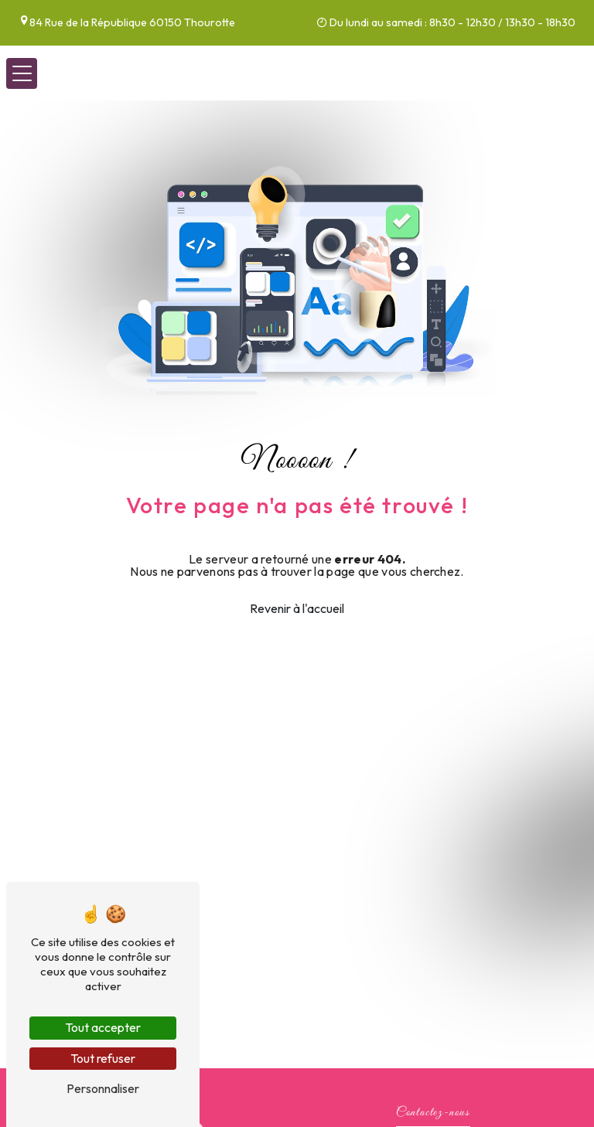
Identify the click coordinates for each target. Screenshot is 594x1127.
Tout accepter (103, 1027)
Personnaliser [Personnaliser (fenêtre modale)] (103, 1088)
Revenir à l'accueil (297, 608)
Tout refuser (102, 1058)
